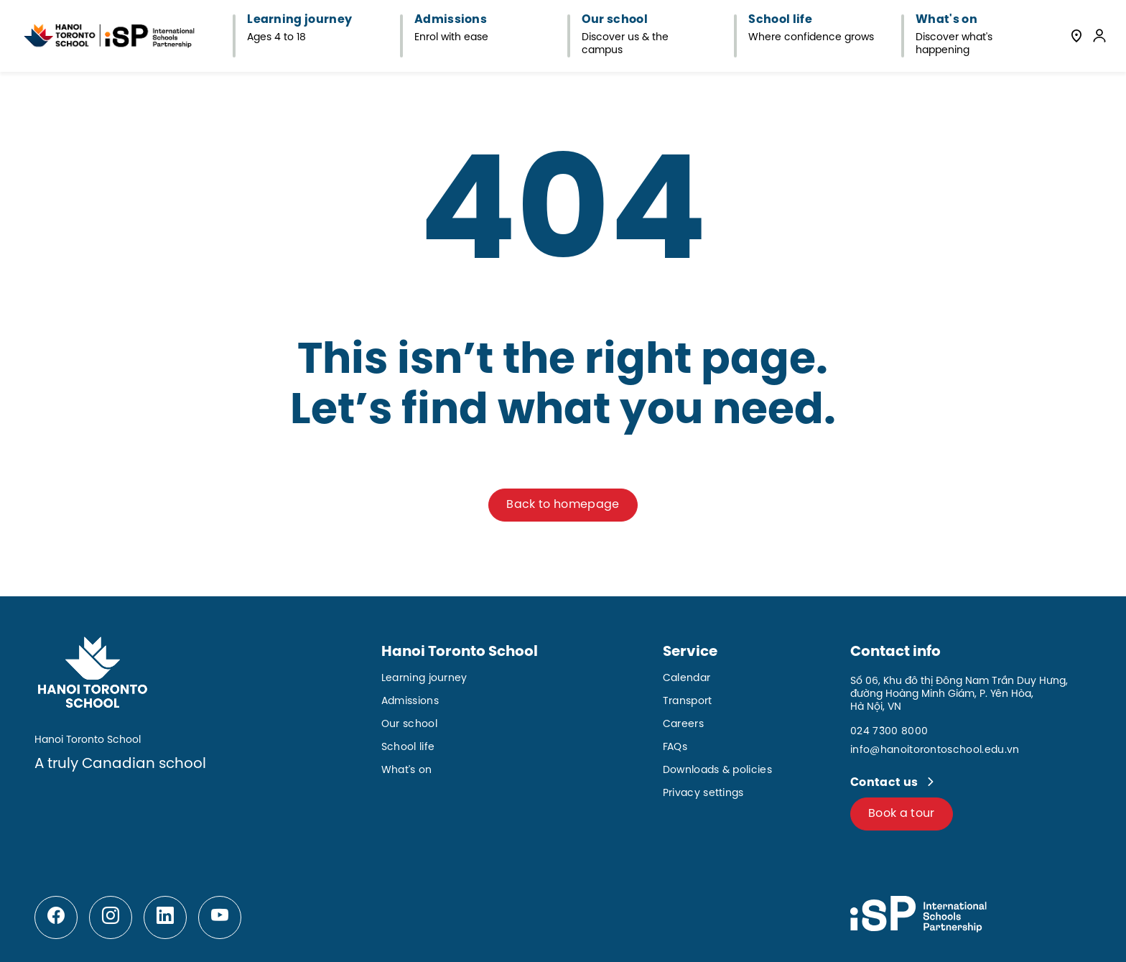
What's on (406, 770)
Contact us (885, 783)
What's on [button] (946, 20)
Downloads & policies (717, 770)
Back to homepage (562, 505)
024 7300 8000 (889, 731)
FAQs (675, 747)
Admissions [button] (450, 20)
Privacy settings (703, 793)
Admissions (410, 701)
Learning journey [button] (299, 20)
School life (408, 747)
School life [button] (780, 20)
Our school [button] (615, 20)
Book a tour (901, 814)
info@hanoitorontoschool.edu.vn (935, 750)
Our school (409, 724)
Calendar (687, 678)
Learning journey (424, 678)
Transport (687, 701)
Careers (683, 724)
